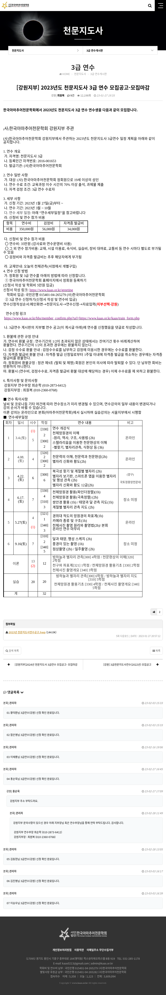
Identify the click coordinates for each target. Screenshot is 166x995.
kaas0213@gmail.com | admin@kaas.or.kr (87, 963)
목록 (156, 651)
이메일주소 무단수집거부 (100, 950)
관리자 (12, 703)
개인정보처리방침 (62, 950)
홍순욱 (16, 791)
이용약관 (79, 950)
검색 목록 (12, 651)
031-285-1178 (131, 959)
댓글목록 (13, 692)
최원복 (60, 95)
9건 (70, 95)
